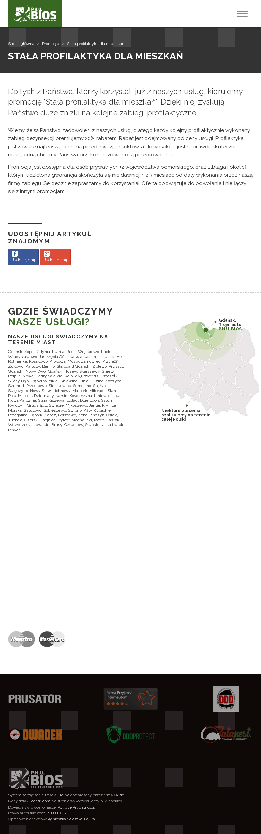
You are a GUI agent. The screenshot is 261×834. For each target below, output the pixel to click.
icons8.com (40, 801)
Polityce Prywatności (76, 807)
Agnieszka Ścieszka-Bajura (71, 819)
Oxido (119, 795)
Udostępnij (23, 256)
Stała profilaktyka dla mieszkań (95, 43)
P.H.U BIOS (56, 813)
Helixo (63, 795)
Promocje (50, 43)
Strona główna (21, 43)
